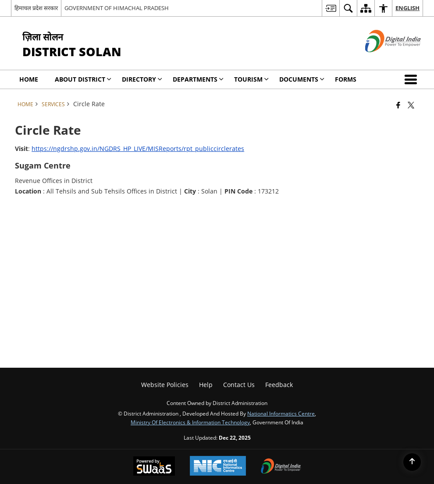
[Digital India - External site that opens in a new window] (382, 59)
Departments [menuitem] (198, 79)
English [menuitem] (407, 8)
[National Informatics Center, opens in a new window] (218, 466)
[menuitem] (330, 8)
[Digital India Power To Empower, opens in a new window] (281, 467)
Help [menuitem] (206, 384)
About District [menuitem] (83, 79)
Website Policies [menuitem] (165, 384)
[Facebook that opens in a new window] (398, 104)
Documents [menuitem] (301, 79)
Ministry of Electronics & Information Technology (190, 422)
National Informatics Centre (281, 413)
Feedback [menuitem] (279, 384)
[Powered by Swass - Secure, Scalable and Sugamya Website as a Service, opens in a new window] (154, 467)
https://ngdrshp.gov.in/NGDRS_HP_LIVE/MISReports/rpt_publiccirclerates (138, 148)
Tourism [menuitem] (251, 79)
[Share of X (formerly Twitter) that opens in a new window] (411, 104)
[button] (412, 79)
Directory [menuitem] (142, 79)
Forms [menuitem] (345, 79)
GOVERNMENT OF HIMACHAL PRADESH (116, 8)
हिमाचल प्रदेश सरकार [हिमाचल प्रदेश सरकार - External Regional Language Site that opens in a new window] (36, 8)
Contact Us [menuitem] (239, 384)
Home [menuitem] (28, 79)
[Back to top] (412, 462)
